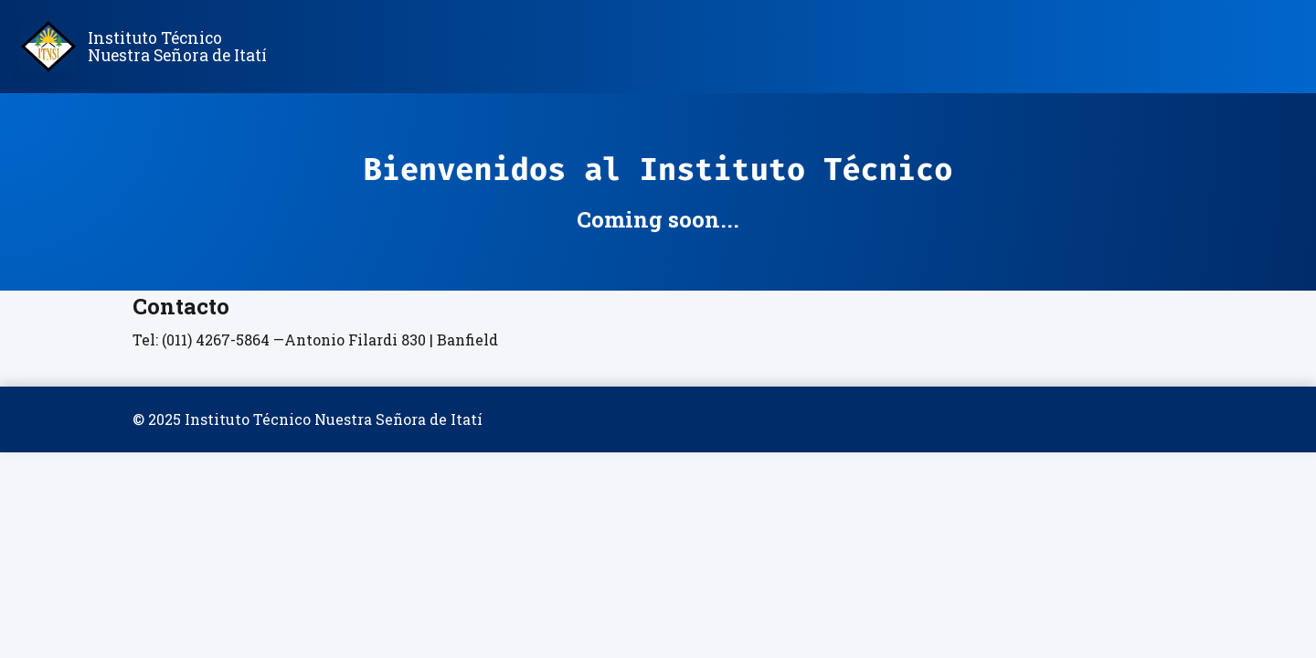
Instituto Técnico (177, 47)
